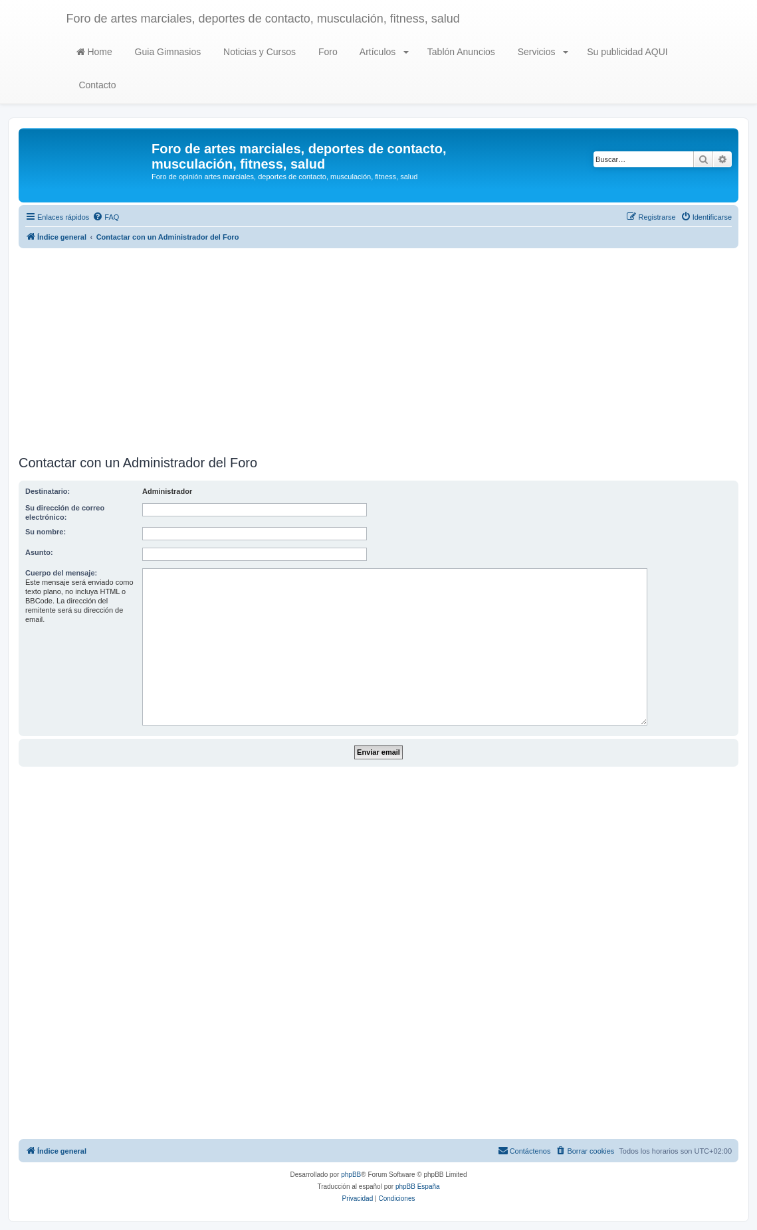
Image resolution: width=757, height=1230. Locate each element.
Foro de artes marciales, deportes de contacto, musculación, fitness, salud (263, 18)
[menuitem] (105, 217)
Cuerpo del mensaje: (61, 573)
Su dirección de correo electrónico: (64, 512)
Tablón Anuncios (460, 51)
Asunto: (39, 552)
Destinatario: (47, 491)
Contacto (96, 85)
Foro (327, 51)
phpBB (351, 1174)
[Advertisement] (378, 352)
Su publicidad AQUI (625, 51)
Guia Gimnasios (166, 51)
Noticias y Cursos (258, 51)
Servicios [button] (542, 51)
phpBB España (417, 1186)
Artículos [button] (383, 51)
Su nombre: (45, 532)
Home (94, 51)
